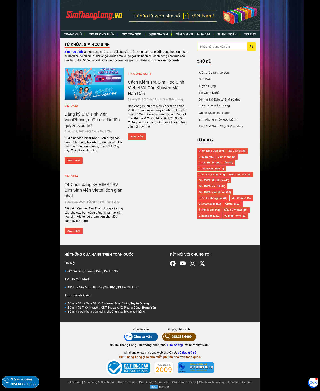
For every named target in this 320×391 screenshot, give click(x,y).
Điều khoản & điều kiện (154, 382)
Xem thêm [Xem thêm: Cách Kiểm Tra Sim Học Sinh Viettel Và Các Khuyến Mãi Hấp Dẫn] (137, 136)
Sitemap (246, 382)
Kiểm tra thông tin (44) (213, 198)
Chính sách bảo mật (212, 382)
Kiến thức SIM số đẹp (214, 72)
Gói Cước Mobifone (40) (214, 180)
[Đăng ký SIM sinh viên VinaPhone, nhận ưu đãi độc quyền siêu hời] (94, 84)
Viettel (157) (232, 203)
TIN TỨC (250, 34)
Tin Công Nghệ (139, 73)
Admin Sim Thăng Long (169, 99)
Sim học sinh (74, 51)
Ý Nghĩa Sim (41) (209, 209)
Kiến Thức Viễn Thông (214, 106)
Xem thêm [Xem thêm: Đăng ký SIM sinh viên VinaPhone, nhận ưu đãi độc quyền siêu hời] (74, 160)
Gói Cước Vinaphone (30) (215, 192)
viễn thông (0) (227, 156)
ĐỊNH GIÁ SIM (158, 34)
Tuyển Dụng (207, 86)
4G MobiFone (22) (235, 215)
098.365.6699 (177, 337)
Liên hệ (233, 382)
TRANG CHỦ (73, 34)
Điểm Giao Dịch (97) (211, 150)
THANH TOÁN (227, 34)
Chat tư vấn (138, 337)
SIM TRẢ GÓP (131, 34)
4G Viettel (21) (237, 150)
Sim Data (71, 105)
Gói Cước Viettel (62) (212, 186)
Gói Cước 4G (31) (240, 174)
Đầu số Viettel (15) (235, 209)
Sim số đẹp (175, 345)
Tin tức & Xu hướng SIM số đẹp (221, 126)
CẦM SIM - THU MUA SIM (193, 34)
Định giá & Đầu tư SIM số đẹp (219, 99)
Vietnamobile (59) (210, 203)
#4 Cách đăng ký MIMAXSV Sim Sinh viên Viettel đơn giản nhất (93, 190)
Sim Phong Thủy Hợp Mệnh (218, 119)
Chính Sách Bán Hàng (214, 112)
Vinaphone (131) (209, 215)
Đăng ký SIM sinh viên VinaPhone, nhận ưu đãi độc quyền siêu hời (92, 120)
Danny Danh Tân (102, 131)
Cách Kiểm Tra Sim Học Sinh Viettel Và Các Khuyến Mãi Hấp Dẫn (156, 88)
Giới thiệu (74, 382)
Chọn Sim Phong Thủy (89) (216, 162)
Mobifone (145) (241, 198)
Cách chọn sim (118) (212, 174)
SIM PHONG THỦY (101, 34)
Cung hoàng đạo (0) (211, 168)
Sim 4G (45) (206, 156)
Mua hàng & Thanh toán (99, 382)
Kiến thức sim (127, 382)
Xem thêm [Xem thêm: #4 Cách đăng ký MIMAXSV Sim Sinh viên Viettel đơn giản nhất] (74, 231)
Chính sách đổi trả (184, 382)
